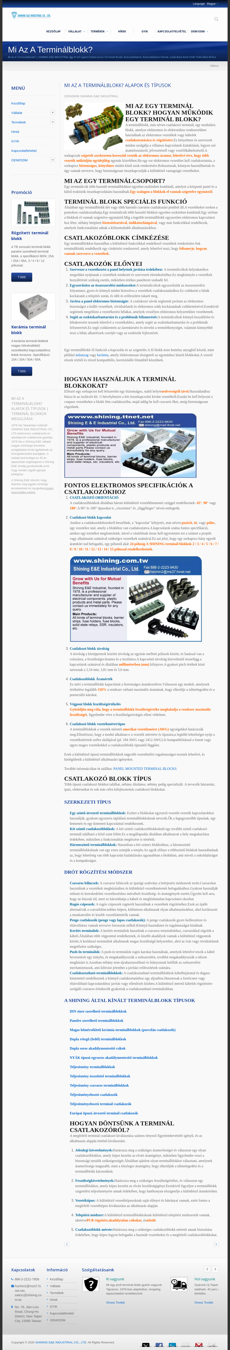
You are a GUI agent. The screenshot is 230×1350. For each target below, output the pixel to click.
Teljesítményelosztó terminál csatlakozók (100, 1104)
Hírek (122, 31)
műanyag (82, 355)
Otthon (214, 65)
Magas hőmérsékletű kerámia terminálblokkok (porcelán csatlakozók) (122, 1030)
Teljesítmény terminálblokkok (92, 1067)
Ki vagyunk (115, 1279)
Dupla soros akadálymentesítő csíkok (98, 1048)
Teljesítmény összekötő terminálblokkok (100, 1076)
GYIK (144, 31)
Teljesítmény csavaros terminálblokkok (99, 1085)
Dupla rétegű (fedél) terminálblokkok (98, 1039)
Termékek (99, 31)
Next (215, 1269)
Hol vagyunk (204, 1279)
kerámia (103, 355)
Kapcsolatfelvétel (172, 31)
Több (22, 277)
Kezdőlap (53, 31)
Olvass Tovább (115, 1302)
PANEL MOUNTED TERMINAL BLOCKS (145, 769)
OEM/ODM (199, 31)
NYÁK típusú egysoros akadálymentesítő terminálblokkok (114, 1058)
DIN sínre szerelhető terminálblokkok (98, 1011)
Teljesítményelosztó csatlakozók (94, 1095)
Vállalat (76, 31)
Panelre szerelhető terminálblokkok (96, 1020)
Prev (207, 1269)
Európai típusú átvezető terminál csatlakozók (104, 1113)
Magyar (211, 3)
